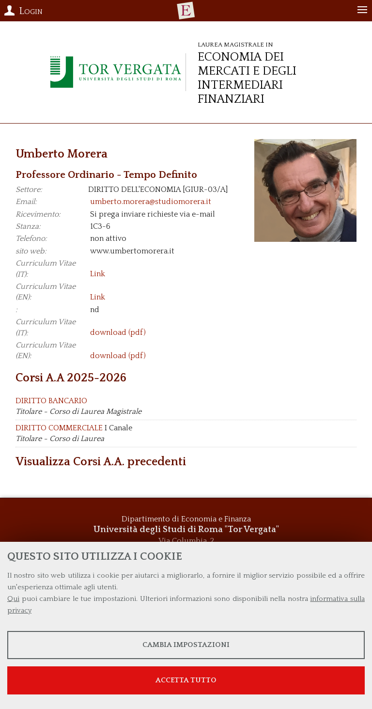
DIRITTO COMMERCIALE (59, 428)
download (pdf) (118, 333)
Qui (13, 599)
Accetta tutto (186, 680)
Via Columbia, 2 (186, 540)
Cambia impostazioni (186, 645)
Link (97, 274)
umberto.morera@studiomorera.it (150, 201)
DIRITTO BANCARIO (51, 400)
